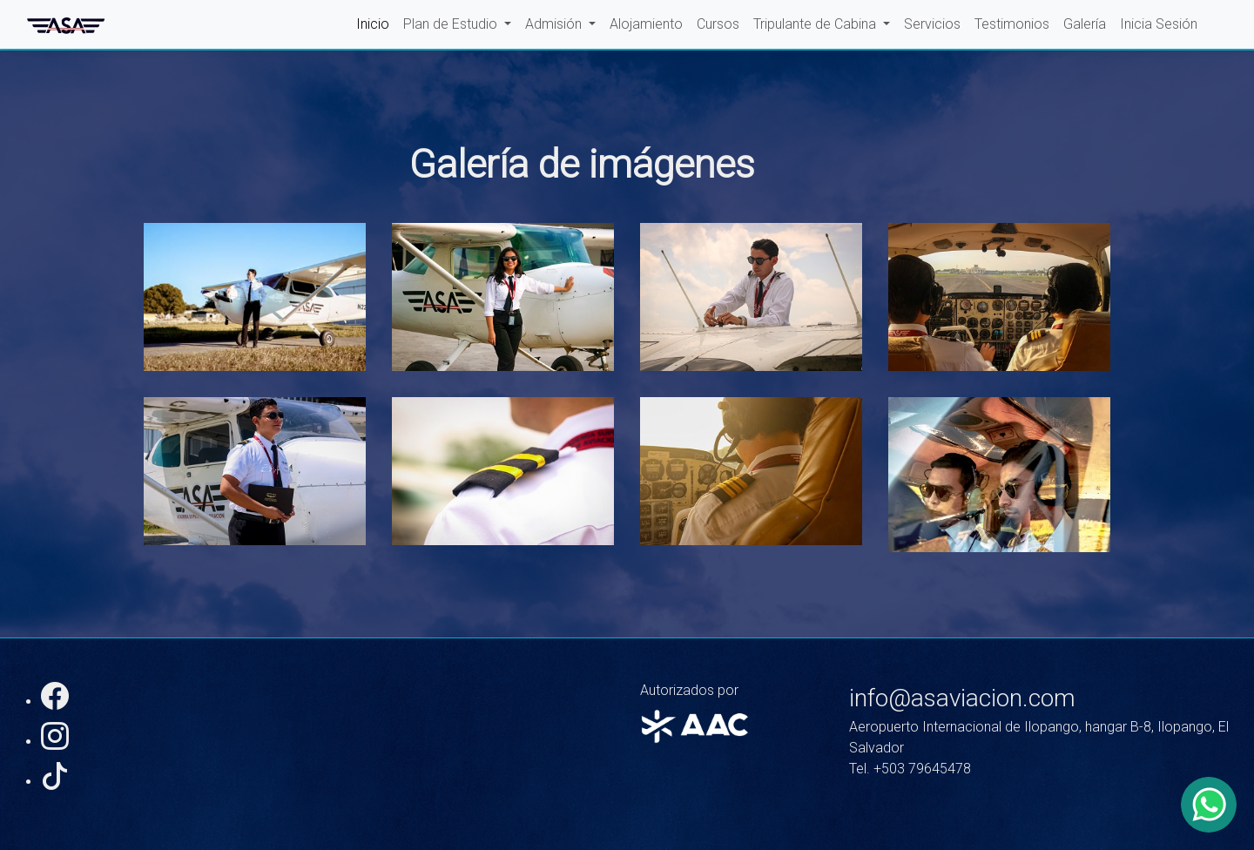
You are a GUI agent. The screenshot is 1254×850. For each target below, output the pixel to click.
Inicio (372, 24)
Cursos (718, 24)
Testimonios (1011, 24)
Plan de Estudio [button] (452, 24)
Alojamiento (646, 24)
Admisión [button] (555, 24)
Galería (1084, 24)
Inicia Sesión (1158, 24)
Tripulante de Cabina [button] (816, 24)
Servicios (932, 24)
